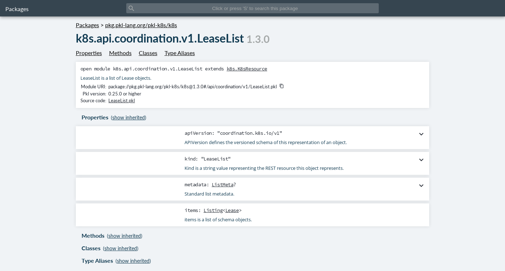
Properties (89, 52)
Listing (213, 210)
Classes (148, 52)
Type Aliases (180, 52)
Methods (120, 52)
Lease (232, 210)
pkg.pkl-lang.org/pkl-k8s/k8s (141, 24)
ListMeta (223, 184)
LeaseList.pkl (121, 100)
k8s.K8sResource (247, 68)
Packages (17, 8)
